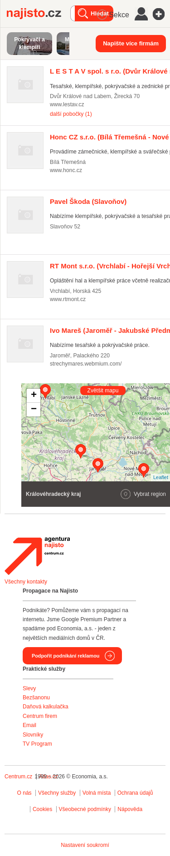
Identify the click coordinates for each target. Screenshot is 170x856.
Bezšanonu (36, 697)
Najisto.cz (38, 13)
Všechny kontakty (26, 582)
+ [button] (34, 395)
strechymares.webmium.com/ (85, 364)
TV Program (37, 744)
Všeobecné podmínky (85, 809)
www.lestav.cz (67, 104)
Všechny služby (58, 793)
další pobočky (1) (71, 114)
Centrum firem (40, 716)
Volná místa (97, 793)
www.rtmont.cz (68, 299)
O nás (24, 793)
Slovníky (33, 735)
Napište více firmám (131, 43)
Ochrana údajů (135, 793)
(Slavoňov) (88, 201)
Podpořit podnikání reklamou (65, 655)
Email (29, 725)
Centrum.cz (18, 776)
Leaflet (160, 477)
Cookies (42, 809)
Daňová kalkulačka (45, 706)
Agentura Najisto (37, 556)
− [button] (34, 409)
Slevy (29, 688)
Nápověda (129, 809)
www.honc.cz (66, 170)
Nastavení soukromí (85, 845)
